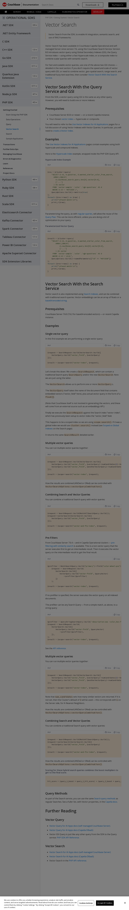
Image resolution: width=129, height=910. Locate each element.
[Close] (125, 903)
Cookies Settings (86, 903)
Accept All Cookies (104, 903)
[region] (64, 903)
